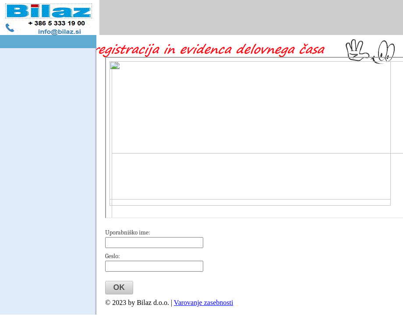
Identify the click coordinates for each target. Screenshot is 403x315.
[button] (119, 287)
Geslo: (112, 256)
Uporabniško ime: (127, 232)
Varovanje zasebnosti (203, 302)
